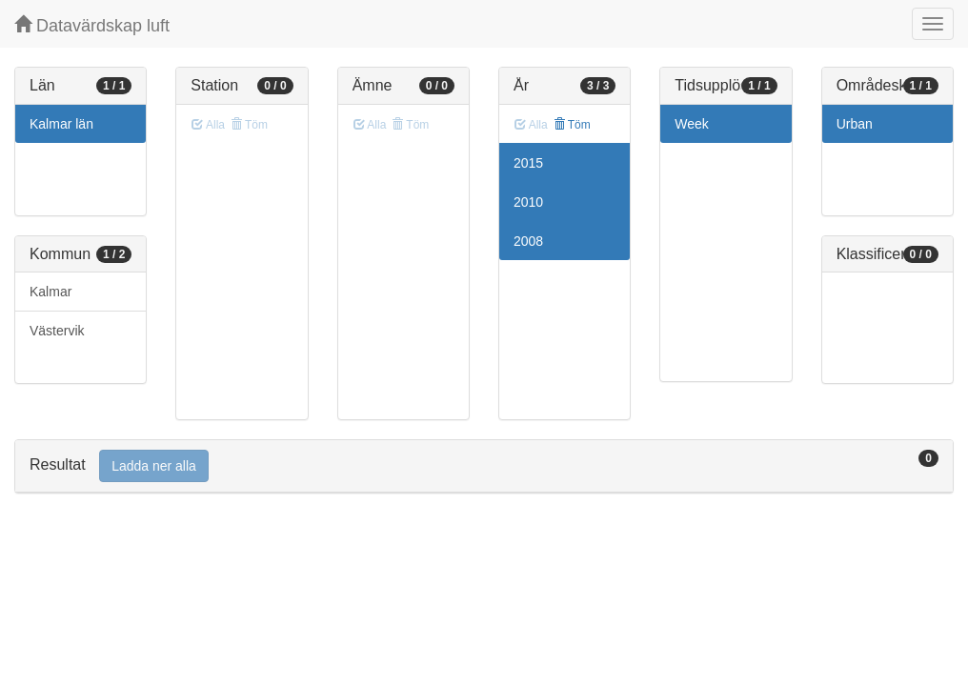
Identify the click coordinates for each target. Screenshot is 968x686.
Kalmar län (61, 123)
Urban (855, 123)
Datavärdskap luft (92, 25)
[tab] (484, 466)
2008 (528, 241)
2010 (528, 202)
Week (692, 123)
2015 (528, 163)
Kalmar (50, 291)
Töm (572, 124)
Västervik (57, 330)
